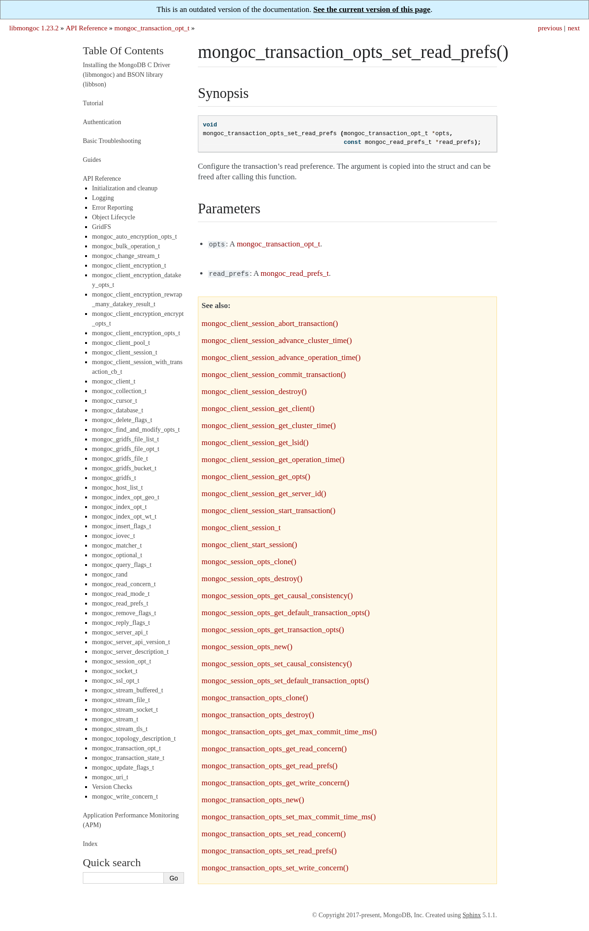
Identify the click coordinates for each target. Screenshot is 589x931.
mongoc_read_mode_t (121, 593)
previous (550, 28)
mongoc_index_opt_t (119, 506)
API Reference (86, 28)
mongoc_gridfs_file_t (120, 458)
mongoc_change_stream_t (126, 255)
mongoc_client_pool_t (121, 342)
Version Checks (112, 786)
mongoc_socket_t (115, 671)
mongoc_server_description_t (130, 651)
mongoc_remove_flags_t (124, 613)
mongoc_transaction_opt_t (152, 28)
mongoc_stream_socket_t (125, 709)
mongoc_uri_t (110, 777)
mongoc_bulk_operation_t (126, 246)
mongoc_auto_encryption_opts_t (134, 236)
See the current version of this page (372, 9)
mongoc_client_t (113, 381)
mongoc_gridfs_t (114, 477)
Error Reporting (112, 207)
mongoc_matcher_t (117, 545)
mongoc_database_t (117, 410)
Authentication (102, 122)
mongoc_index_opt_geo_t (125, 497)
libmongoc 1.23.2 (34, 28)
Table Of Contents (123, 51)
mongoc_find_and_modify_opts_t (136, 429)
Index (90, 843)
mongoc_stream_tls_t (120, 728)
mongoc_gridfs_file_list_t (125, 439)
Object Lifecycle (113, 217)
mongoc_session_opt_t (121, 661)
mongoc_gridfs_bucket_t (124, 468)
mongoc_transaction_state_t (128, 757)
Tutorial (93, 103)
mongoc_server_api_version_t (131, 642)
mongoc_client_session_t (124, 352)
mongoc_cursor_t (114, 400)
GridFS (101, 226)
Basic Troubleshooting (112, 140)
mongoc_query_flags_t (121, 564)
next (574, 28)
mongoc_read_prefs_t (120, 603)
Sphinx (471, 913)
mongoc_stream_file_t (121, 700)
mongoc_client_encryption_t (129, 265)
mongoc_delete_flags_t (122, 420)
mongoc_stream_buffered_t (127, 690)
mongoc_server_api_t (120, 632)
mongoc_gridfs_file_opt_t (125, 449)
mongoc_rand (109, 574)
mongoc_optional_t (117, 555)
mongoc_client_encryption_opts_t (136, 333)
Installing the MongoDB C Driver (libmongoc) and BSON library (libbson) (126, 75)
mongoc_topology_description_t (134, 738)
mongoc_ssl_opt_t (115, 680)
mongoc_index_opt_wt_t (124, 516)
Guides (92, 159)
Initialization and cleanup (124, 188)
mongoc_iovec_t (113, 535)
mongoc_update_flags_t (123, 767)
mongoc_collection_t (119, 391)
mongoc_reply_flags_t (121, 622)
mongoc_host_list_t (117, 487)
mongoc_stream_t (115, 719)
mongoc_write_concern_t (125, 796)
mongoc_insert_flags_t (121, 526)
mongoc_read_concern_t (124, 584)
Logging (103, 197)
